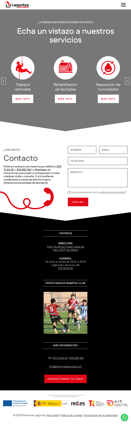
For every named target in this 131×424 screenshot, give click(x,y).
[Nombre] (82, 150)
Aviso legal (53, 415)
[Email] (113, 150)
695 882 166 (24, 170)
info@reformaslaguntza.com (65, 367)
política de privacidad (112, 192)
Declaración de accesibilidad (101, 415)
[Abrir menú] (123, 4)
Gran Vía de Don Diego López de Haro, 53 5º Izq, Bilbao (65, 248)
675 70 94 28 (65, 268)
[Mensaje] (97, 177)
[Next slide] (127, 81)
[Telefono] (97, 161)
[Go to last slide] (3, 81)
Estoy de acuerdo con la (98, 192)
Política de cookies (71, 415)
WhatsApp (40, 170)
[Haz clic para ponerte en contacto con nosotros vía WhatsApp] (124, 417)
